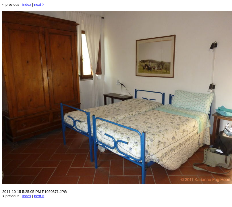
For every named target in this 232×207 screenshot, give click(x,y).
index (26, 4)
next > (39, 4)
